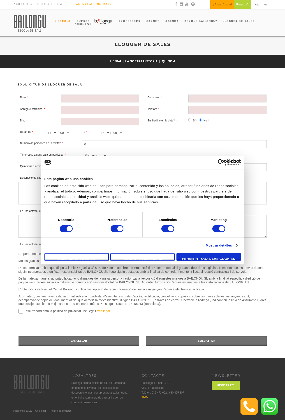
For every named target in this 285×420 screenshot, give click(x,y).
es (265, 4)
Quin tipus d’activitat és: (34, 166)
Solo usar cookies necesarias (76, 259)
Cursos (81, 22)
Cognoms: (154, 97)
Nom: (23, 97)
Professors (128, 21)
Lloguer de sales (239, 21)
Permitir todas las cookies (208, 259)
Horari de (25, 131)
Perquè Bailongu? (200, 21)
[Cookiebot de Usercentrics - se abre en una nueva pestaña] (221, 162)
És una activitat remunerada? (37, 244)
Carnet (152, 21)
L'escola (62, 21)
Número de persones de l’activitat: (40, 143)
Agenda (171, 21)
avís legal (103, 311)
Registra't (225, 385)
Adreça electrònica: (31, 109)
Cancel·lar (79, 340)
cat (257, 4)
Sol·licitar (206, 340)
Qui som (168, 61)
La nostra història (141, 61)
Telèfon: (152, 109)
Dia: (22, 120)
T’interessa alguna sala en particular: (42, 154)
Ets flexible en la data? (161, 120)
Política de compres (61, 410)
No (205, 120)
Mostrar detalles (219, 245)
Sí (194, 120)
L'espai (116, 61)
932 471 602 (84, 3)
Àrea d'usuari (222, 4)
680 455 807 (104, 3)
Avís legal (40, 410)
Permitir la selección (142, 259)
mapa (144, 396)
